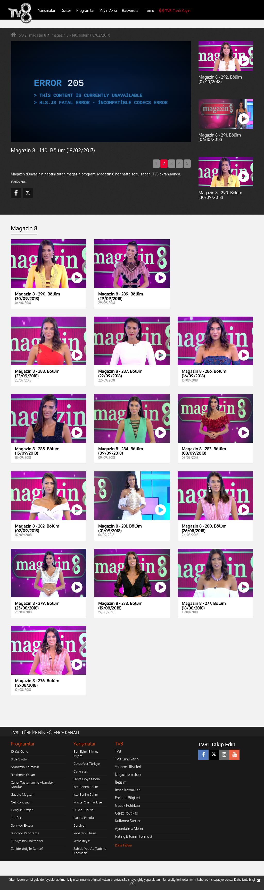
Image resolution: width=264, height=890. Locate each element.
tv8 (21, 35)
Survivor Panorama (25, 833)
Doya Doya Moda (86, 779)
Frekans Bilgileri (127, 797)
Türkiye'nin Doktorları (27, 841)
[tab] (24, 229)
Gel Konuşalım (21, 802)
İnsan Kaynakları (128, 790)
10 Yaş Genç (19, 751)
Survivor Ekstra (22, 825)
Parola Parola (83, 818)
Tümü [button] (149, 10)
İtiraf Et (16, 818)
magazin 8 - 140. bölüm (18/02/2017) (81, 35)
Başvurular (131, 10)
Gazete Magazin (22, 794)
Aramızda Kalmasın (25, 767)
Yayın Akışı (108, 10)
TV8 (118, 751)
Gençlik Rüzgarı (22, 810)
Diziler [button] (66, 10)
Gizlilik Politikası (127, 805)
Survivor (79, 825)
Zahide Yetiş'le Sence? (27, 848)
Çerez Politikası (126, 813)
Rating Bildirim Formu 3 (133, 836)
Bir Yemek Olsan (23, 775)
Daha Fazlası (123, 845)
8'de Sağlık (19, 759)
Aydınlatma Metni (129, 828)
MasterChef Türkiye (87, 802)
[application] (101, 91)
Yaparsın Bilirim (84, 833)
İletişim (120, 782)
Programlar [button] (85, 10)
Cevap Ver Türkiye (86, 763)
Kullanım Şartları (128, 821)
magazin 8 (37, 35)
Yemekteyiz (81, 841)
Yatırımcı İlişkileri (128, 767)
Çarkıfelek (80, 771)
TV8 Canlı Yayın (174, 11)
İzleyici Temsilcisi (128, 774)
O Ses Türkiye (83, 810)
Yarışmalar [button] (46, 10)
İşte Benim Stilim (85, 787)
